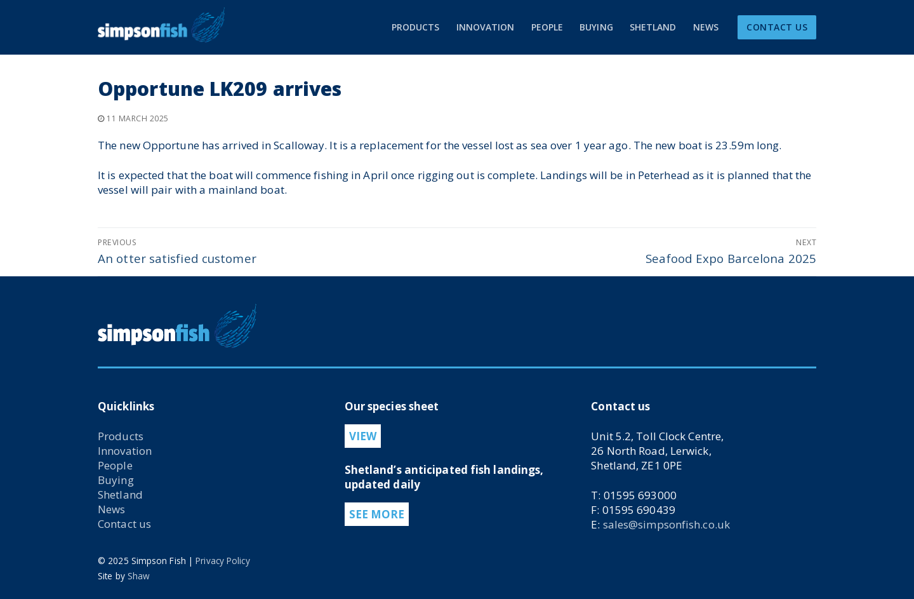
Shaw (139, 576)
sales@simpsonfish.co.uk (666, 524)
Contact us (124, 523)
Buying (116, 480)
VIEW (362, 436)
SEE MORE (377, 514)
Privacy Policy (222, 561)
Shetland (120, 494)
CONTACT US (776, 27)
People (115, 465)
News (111, 509)
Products (120, 436)
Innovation (125, 450)
